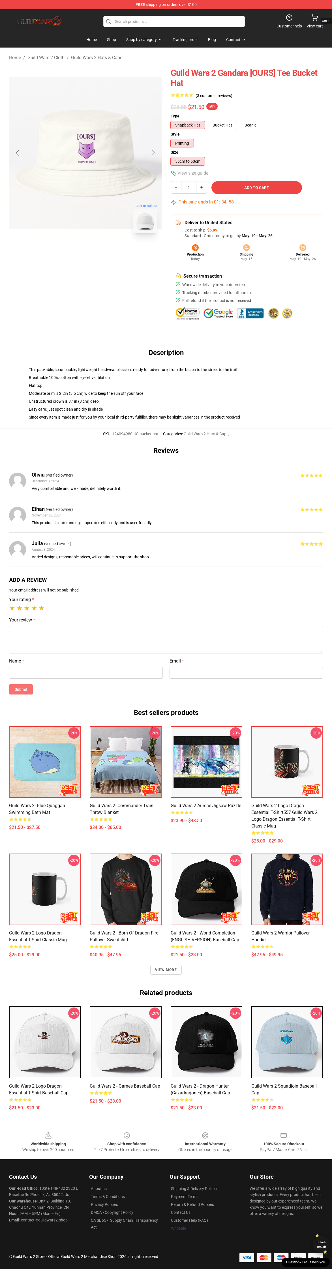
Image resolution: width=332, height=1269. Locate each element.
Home (15, 57)
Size (174, 152)
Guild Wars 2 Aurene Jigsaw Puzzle (206, 805)
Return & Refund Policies (192, 1204)
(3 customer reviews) (214, 95)
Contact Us (180, 1212)
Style (175, 134)
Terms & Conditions (108, 1196)
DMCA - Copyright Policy (112, 1212)
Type (175, 116)
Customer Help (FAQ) (189, 1220)
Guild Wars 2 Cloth (46, 57)
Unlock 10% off (321, 1244)
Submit (21, 689)
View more (166, 970)
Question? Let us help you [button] (305, 1262)
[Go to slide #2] (100, 250)
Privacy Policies (104, 1204)
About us (99, 1188)
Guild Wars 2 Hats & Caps (96, 57)
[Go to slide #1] (70, 250)
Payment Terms (184, 1196)
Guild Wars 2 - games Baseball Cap (125, 1086)
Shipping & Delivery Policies (194, 1188)
